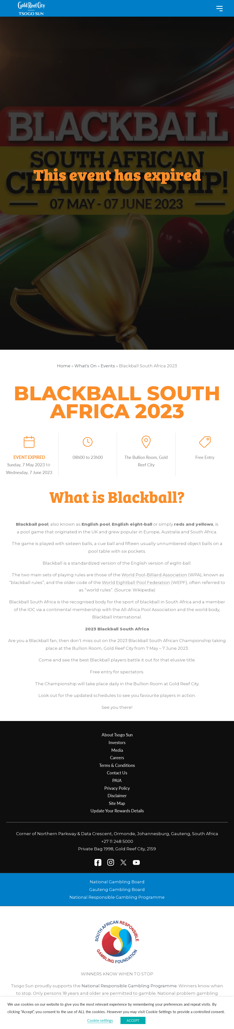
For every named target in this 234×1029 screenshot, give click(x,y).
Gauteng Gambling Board (117, 889)
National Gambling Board (117, 881)
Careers (117, 757)
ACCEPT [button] (133, 1020)
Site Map (117, 803)
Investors (117, 742)
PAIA (117, 780)
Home (63, 365)
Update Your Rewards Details (117, 811)
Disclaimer (117, 795)
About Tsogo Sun (117, 735)
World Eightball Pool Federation (136, 582)
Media (117, 750)
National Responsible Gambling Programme (117, 897)
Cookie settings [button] (100, 1020)
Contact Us (117, 773)
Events (108, 365)
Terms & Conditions (117, 765)
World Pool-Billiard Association (154, 574)
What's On (85, 365)
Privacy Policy (117, 788)
